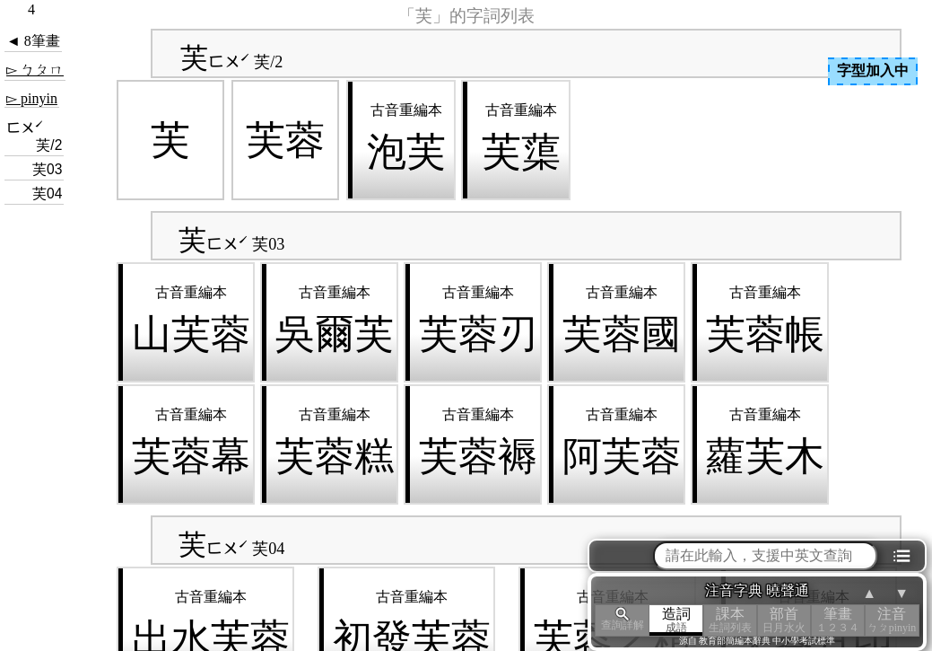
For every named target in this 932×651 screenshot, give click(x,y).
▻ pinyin (31, 98)
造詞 (676, 620)
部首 (784, 620)
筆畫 (838, 620)
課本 (730, 620)
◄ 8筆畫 (33, 40)
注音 (892, 620)
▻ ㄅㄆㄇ (35, 69)
